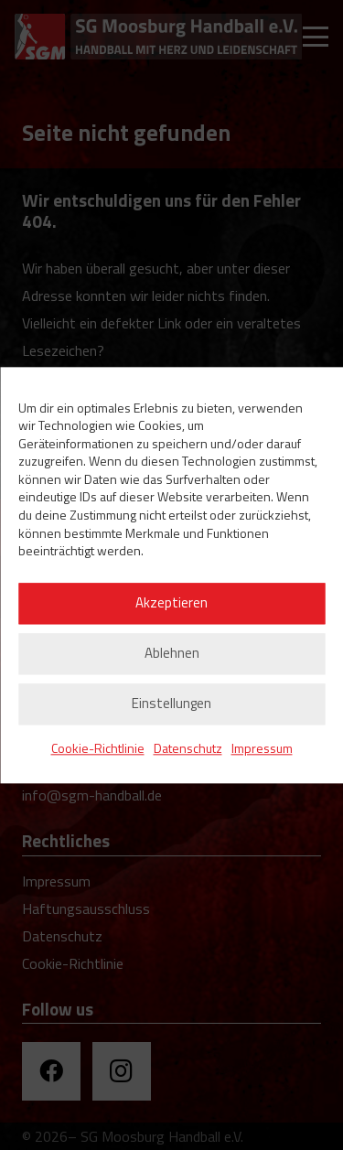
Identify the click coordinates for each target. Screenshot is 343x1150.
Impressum (262, 748)
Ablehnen (172, 653)
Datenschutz (188, 748)
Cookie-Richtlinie (98, 748)
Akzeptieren (171, 603)
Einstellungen (171, 704)
